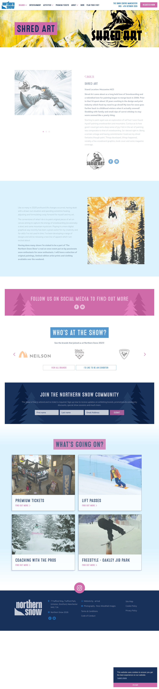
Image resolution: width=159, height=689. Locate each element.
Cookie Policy (131, 665)
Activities (47, 5)
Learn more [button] (122, 678)
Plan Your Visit (93, 5)
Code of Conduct (88, 674)
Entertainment (35, 5)
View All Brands (64, 367)
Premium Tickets (62, 5)
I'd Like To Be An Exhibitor (90, 367)
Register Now (149, 4)
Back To (89, 82)
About (73, 5)
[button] (43, 131)
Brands (22, 5)
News (82, 5)
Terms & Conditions (89, 670)
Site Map (129, 660)
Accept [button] (135, 685)
